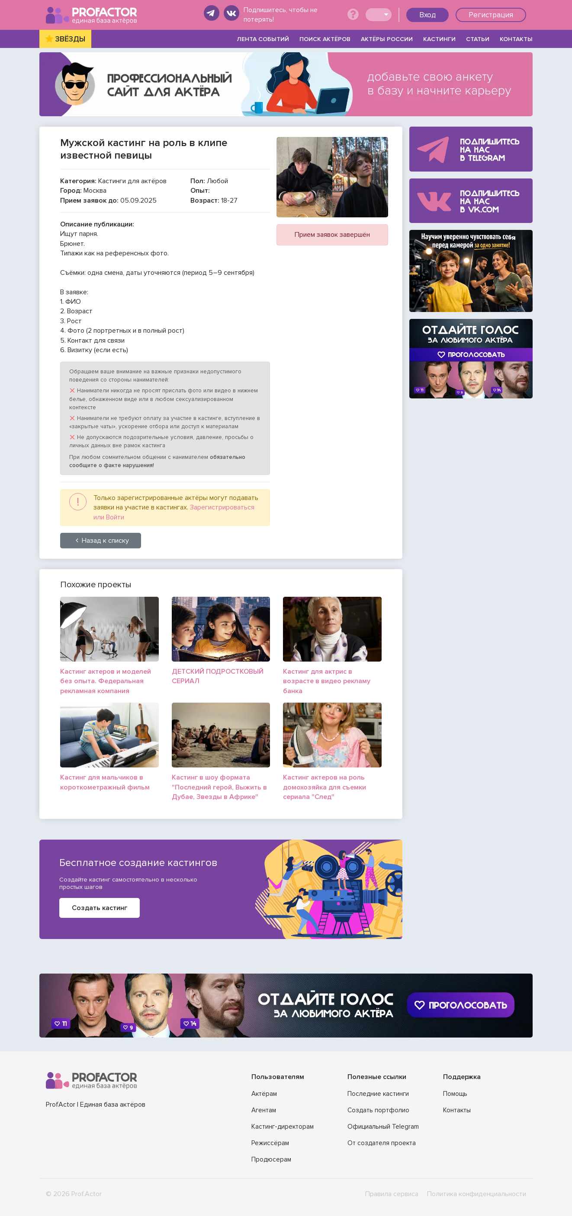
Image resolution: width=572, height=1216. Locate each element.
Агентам (263, 1110)
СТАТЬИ (477, 39)
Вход (427, 14)
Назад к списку (100, 540)
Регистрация (491, 14)
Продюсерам (271, 1159)
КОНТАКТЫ (516, 39)
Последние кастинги (378, 1094)
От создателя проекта (381, 1143)
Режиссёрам (270, 1143)
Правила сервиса (391, 1194)
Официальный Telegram (383, 1126)
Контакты (457, 1110)
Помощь (455, 1094)
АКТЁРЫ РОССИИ (387, 39)
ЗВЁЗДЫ (70, 39)
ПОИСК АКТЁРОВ (324, 39)
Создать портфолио (378, 1110)
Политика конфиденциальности (476, 1194)
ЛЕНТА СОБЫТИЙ (263, 39)
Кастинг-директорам (282, 1126)
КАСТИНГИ (439, 39)
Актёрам (264, 1094)
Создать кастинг (99, 908)
